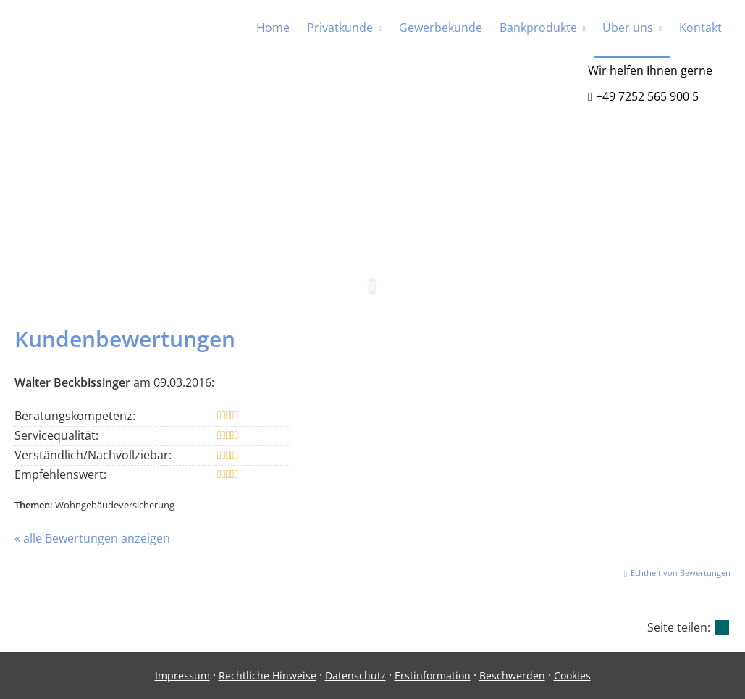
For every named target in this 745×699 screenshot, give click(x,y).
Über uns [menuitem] (627, 27)
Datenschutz (355, 675)
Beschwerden (512, 675)
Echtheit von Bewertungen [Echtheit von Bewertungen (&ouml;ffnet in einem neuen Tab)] (681, 572)
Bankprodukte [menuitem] (538, 27)
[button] (372, 294)
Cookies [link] (572, 675)
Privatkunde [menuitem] (340, 27)
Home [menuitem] (273, 27)
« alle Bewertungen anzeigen (92, 538)
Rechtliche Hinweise (267, 675)
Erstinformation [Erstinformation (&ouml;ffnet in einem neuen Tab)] (433, 675)
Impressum (182, 675)
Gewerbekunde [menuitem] (440, 27)
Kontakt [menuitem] (700, 27)
